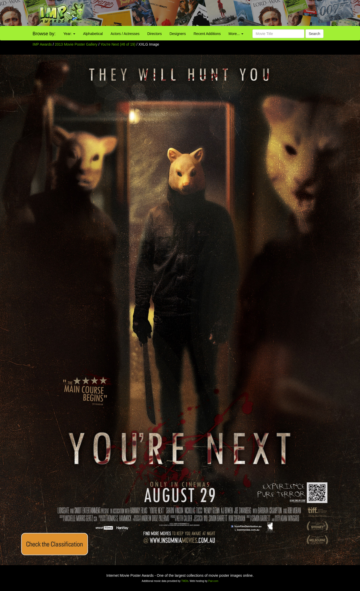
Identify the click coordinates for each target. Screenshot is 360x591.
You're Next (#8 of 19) (117, 44)
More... (236, 34)
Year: (69, 34)
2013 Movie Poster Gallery (76, 44)
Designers (177, 34)
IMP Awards (42, 44)
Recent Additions (207, 34)
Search (314, 34)
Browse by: (44, 33)
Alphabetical (93, 34)
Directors (154, 34)
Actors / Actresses (124, 34)
